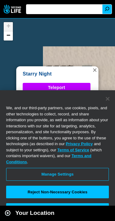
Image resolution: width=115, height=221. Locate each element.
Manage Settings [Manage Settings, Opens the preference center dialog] (57, 174)
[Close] (107, 99)
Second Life (13, 9)
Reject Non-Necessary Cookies (57, 192)
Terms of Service (73, 150)
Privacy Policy (79, 144)
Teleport (56, 87)
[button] (94, 70)
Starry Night (37, 73)
